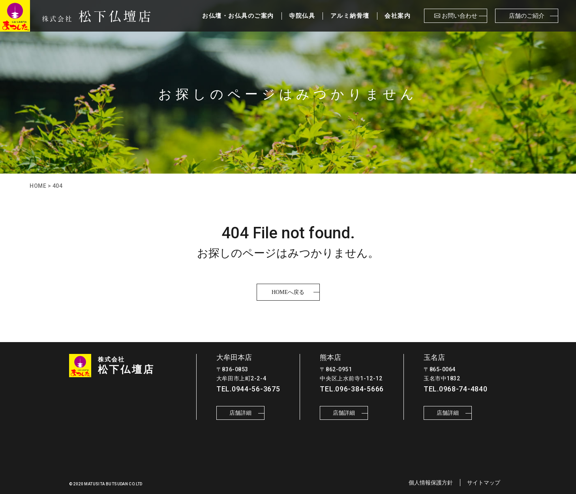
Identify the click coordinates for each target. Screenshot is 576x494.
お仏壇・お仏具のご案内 (238, 15)
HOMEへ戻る (288, 292)
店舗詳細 (240, 413)
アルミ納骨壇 (350, 15)
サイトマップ (483, 482)
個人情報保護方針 (431, 482)
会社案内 (398, 15)
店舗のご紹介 (526, 15)
